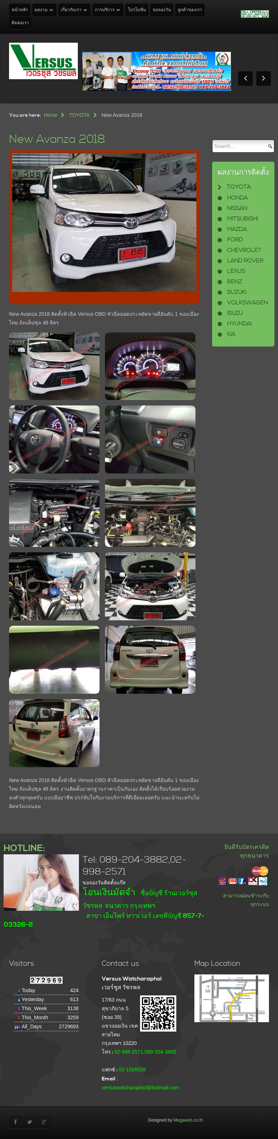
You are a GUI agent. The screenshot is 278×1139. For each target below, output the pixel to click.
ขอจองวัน (162, 10)
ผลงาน (41, 10)
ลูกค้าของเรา (190, 10)
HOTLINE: (24, 848)
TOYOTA (79, 115)
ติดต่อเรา (20, 23)
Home (50, 115)
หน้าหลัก (20, 10)
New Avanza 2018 (57, 139)
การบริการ (104, 10)
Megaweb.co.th (188, 1120)
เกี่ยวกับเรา (71, 10)
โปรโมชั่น (137, 10)
